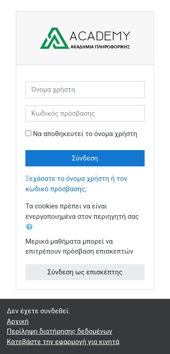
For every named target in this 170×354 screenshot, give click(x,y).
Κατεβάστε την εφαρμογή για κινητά (63, 342)
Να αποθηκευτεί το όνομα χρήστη (85, 134)
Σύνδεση (85, 158)
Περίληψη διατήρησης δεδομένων (59, 331)
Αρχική (18, 321)
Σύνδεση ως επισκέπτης (85, 272)
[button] (31, 227)
